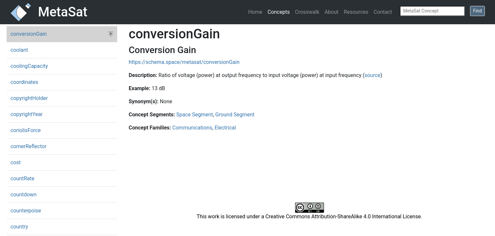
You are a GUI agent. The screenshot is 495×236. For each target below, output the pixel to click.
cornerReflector (29, 146)
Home (255, 12)
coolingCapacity (29, 66)
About (332, 12)
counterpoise (26, 210)
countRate (22, 178)
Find (477, 10)
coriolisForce (26, 130)
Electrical (225, 128)
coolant (19, 50)
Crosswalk (307, 12)
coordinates (24, 82)
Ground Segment (235, 114)
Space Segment (194, 114)
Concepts (279, 12)
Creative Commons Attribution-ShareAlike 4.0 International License (343, 216)
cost (16, 162)
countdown (23, 194)
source (372, 75)
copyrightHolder (29, 98)
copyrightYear (27, 114)
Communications (192, 128)
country (19, 227)
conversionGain (29, 34)
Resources (356, 12)
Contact (383, 12)
